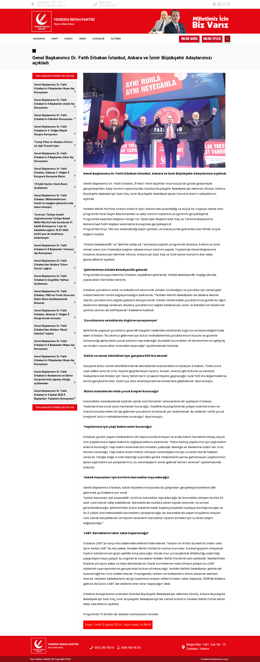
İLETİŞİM (116, 38)
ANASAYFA (39, 38)
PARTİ (54, 38)
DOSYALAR (98, 38)
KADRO (69, 38)
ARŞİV (82, 38)
